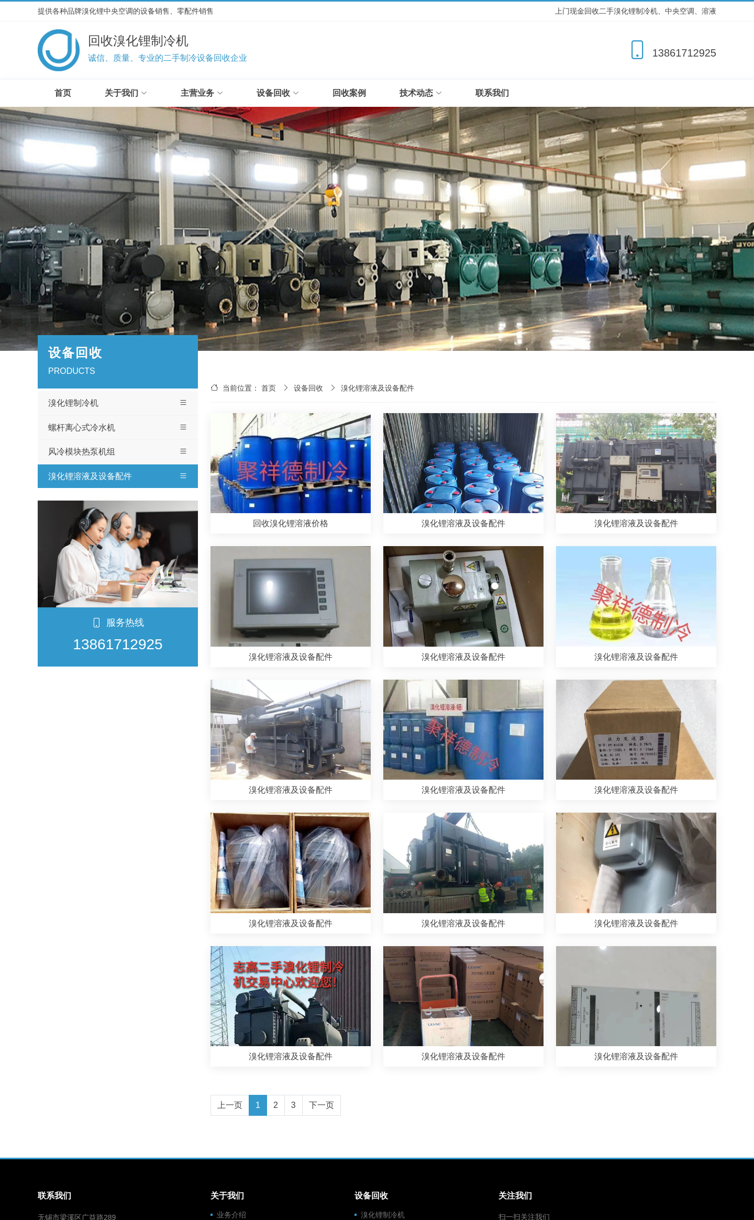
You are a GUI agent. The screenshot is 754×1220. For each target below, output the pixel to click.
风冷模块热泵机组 (117, 452)
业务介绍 (231, 1214)
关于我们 (126, 92)
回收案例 (349, 92)
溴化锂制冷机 (117, 403)
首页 (62, 92)
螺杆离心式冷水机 (117, 428)
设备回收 (278, 92)
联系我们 (492, 92)
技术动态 (421, 92)
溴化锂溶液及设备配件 (117, 476)
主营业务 (202, 92)
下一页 (321, 1105)
